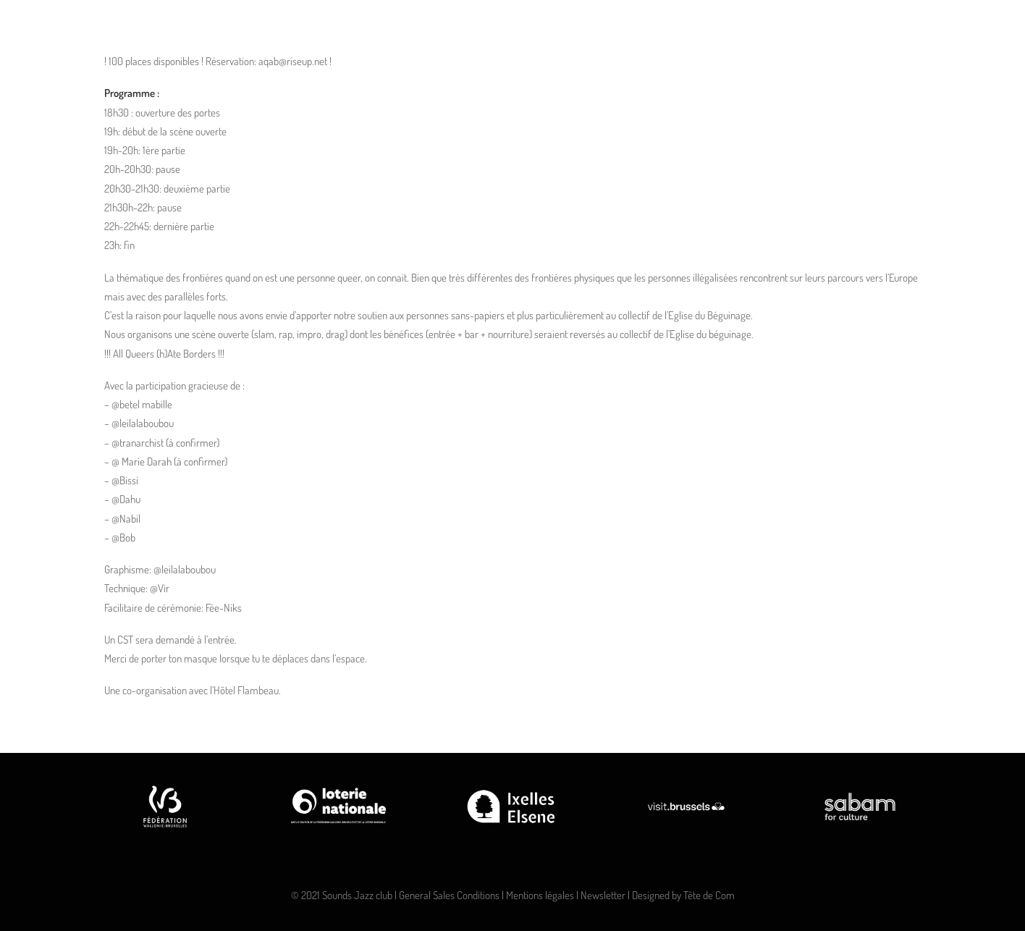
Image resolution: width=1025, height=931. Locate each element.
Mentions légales (540, 895)
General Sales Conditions (449, 895)
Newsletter (603, 895)
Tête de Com (709, 895)
